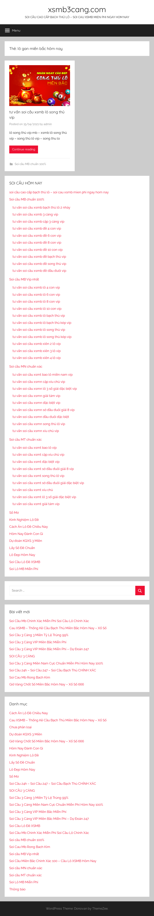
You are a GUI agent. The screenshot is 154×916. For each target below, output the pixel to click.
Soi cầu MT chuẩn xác (25, 439)
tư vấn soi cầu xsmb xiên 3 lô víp (37, 351)
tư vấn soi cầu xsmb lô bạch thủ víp (39, 315)
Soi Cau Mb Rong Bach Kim (29, 677)
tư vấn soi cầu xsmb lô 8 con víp (36, 301)
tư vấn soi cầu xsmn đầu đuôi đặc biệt (41, 417)
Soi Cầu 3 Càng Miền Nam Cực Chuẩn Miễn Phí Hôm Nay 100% (56, 663)
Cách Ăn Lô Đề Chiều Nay (28, 527)
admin (48, 124)
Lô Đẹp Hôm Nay (22, 555)
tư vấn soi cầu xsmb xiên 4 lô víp (37, 358)
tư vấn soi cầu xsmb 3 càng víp (35, 214)
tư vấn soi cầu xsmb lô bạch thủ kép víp (42, 323)
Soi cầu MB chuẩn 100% (30, 164)
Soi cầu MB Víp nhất (24, 279)
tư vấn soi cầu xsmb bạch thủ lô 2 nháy (41, 207)
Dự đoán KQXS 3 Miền (25, 541)
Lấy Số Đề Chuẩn (22, 548)
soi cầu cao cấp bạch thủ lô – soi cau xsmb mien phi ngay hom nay (59, 192)
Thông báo (17, 889)
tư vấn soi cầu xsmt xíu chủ (33, 490)
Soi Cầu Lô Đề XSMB (24, 562)
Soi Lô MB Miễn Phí (23, 569)
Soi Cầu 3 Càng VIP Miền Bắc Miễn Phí (37, 642)
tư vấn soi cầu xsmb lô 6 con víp (36, 294)
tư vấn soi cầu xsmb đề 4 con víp (37, 228)
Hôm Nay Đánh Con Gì (26, 534)
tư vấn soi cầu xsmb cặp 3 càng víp (38, 221)
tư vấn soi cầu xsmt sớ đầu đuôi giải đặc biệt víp (48, 483)
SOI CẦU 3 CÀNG (22, 656)
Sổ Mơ (14, 512)
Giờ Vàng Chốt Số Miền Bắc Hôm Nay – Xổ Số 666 (46, 684)
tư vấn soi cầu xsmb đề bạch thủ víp (39, 256)
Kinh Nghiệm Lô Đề (24, 520)
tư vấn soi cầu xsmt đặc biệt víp (36, 462)
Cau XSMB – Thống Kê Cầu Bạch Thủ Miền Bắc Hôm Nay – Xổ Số (58, 628)
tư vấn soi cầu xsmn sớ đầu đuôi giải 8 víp (43, 410)
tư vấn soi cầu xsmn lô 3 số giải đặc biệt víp (45, 389)
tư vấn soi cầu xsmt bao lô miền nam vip (43, 374)
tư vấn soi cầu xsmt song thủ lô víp (38, 476)
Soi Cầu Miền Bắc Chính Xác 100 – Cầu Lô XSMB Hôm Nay (52, 861)
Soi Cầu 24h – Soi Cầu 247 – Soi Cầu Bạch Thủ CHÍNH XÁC (52, 670)
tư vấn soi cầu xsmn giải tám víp (36, 396)
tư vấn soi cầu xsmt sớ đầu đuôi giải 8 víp (43, 469)
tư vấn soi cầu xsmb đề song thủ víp (39, 264)
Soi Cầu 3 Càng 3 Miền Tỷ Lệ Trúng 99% (38, 635)
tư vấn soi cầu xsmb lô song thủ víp (39, 330)
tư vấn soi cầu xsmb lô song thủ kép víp (42, 337)
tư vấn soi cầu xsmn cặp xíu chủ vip (39, 382)
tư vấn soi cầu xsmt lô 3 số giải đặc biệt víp (44, 497)
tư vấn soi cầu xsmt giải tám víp (36, 504)
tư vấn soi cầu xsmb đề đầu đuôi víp (39, 271)
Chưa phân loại (20, 727)
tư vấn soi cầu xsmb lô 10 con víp (37, 309)
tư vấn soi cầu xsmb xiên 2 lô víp (37, 344)
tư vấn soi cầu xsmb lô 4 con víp (36, 287)
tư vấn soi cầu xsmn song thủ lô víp (39, 424)
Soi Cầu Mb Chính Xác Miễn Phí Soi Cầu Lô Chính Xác (49, 621)
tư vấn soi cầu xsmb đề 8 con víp (37, 242)
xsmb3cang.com (77, 9)
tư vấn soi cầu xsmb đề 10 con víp (38, 250)
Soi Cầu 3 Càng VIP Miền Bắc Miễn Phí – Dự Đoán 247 (49, 649)
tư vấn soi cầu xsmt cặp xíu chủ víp (38, 454)
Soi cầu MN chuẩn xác (25, 366)
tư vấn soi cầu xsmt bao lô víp (35, 448)
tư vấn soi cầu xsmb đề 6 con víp (37, 235)
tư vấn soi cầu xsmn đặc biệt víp (36, 403)
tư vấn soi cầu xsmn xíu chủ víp (36, 431)
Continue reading (23, 149)
